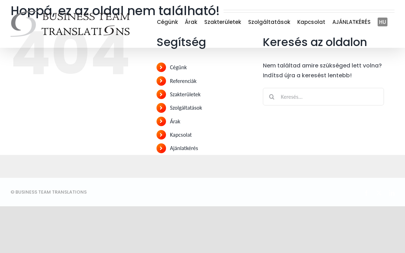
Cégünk (178, 67)
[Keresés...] (323, 96)
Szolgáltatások (186, 107)
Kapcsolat (181, 134)
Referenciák (183, 81)
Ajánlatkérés (184, 148)
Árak (175, 121)
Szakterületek (185, 94)
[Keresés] (271, 96)
